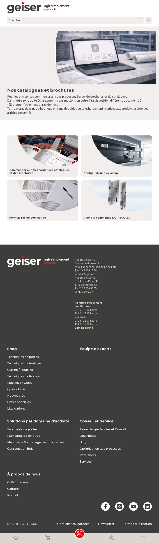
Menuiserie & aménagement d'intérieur (35, 442)
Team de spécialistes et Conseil (103, 429)
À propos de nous (24, 474)
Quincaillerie (16, 389)
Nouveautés (16, 395)
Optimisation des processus (100, 448)
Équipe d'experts (96, 349)
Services (86, 461)
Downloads (88, 435)
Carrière (13, 489)
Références (88, 455)
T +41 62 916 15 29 (86, 270)
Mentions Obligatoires (73, 524)
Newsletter (106, 524)
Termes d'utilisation (137, 524)
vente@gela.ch (84, 292)
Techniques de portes (23, 357)
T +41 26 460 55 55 (86, 288)
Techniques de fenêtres (24, 363)
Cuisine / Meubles (20, 370)
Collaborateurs (18, 482)
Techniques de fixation (23, 376)
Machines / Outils (19, 382)
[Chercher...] (75, 20)
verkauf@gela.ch (85, 274)
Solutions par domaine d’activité (38, 421)
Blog (83, 442)
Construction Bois (20, 448)
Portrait (12, 495)
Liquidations (16, 408)
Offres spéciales (19, 402)
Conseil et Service (97, 421)
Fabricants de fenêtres (23, 435)
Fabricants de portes (22, 429)
